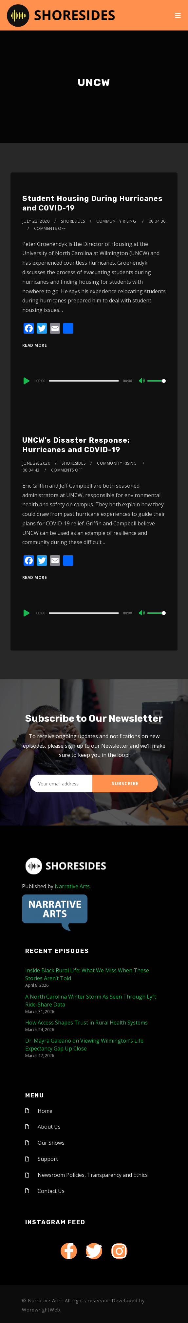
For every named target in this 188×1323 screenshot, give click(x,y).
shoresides (73, 221)
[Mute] (142, 381)
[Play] (26, 380)
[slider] (84, 381)
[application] (94, 380)
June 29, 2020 (36, 463)
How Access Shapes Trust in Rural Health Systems (86, 1022)
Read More (34, 345)
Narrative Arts (72, 886)
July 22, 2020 (36, 221)
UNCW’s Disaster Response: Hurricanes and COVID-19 (76, 445)
